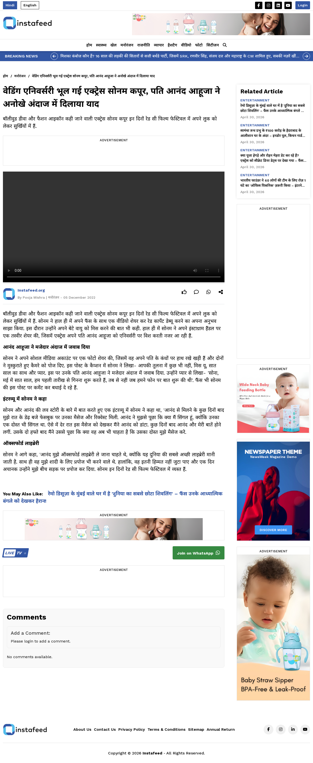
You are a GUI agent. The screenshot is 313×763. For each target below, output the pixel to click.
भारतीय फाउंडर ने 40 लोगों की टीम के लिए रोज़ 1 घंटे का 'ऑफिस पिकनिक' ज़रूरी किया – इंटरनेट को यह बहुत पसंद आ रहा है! (273, 183)
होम (89, 45)
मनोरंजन (127, 45)
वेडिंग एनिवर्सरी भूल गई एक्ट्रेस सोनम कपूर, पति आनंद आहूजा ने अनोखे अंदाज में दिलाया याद (93, 76)
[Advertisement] (113, 154)
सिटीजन (212, 45)
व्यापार (159, 45)
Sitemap (196, 729)
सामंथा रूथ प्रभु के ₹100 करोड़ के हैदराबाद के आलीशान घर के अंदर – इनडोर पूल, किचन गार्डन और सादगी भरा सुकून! (272, 133)
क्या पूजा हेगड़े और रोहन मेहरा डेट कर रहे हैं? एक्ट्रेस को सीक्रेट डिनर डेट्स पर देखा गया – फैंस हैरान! (271, 158)
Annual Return (221, 729)
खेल (114, 45)
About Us (82, 729)
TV (14, 552)
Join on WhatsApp (198, 552)
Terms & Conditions (166, 729)
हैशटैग (172, 45)
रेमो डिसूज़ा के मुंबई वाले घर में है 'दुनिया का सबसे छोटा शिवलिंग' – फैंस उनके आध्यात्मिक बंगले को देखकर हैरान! (272, 108)
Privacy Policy (131, 729)
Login (303, 5)
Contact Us (105, 729)
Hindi (10, 5)
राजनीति (143, 45)
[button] (225, 45)
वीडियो (186, 45)
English (29, 5)
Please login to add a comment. (40, 641)
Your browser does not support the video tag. (113, 227)
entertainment (255, 100)
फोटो (198, 45)
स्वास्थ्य (101, 45)
